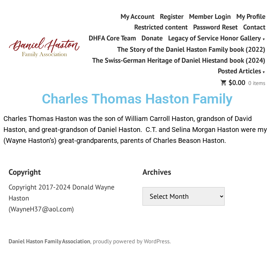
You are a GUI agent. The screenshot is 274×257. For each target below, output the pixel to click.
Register (172, 16)
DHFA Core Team (112, 38)
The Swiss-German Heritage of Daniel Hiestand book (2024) (178, 60)
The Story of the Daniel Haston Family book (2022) (191, 49)
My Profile (250, 16)
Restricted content (161, 27)
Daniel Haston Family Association (49, 241)
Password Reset (215, 27)
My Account (137, 16)
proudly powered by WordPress (131, 241)
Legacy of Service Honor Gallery (214, 38)
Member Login (210, 16)
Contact (254, 27)
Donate (152, 38)
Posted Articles (239, 72)
